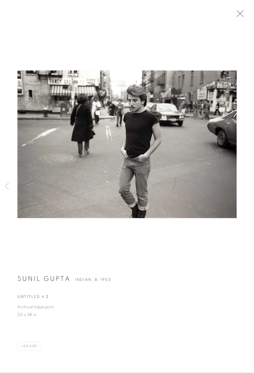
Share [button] (30, 348)
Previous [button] (7, 186)
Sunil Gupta (44, 280)
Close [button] (238, 15)
